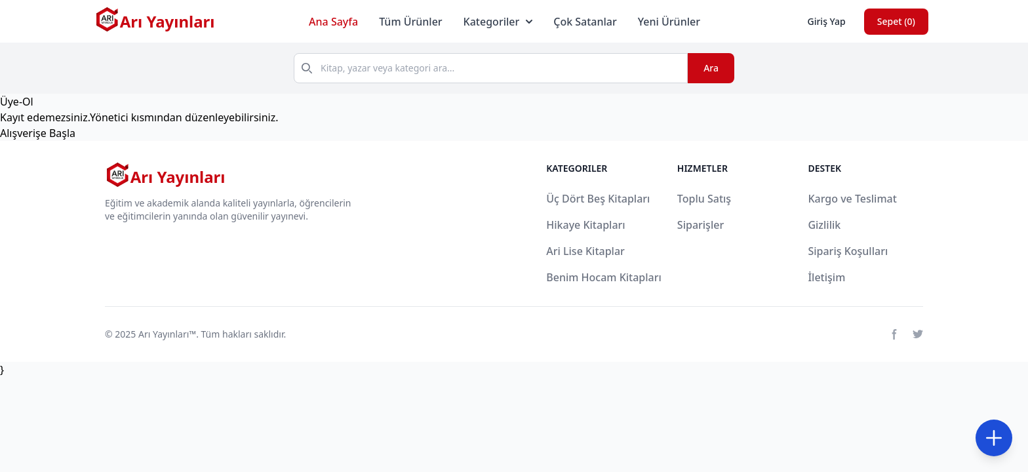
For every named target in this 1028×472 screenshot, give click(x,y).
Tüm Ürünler (410, 21)
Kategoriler (498, 21)
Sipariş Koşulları (848, 251)
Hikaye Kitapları (585, 225)
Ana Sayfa (333, 21)
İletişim (826, 277)
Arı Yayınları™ (167, 334)
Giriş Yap (826, 21)
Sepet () (896, 21)
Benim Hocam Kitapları (604, 277)
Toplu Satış (704, 198)
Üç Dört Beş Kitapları (598, 198)
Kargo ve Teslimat (852, 198)
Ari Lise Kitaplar (585, 251)
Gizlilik (824, 225)
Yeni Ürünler (669, 21)
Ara (711, 68)
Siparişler (700, 225)
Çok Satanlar (585, 21)
